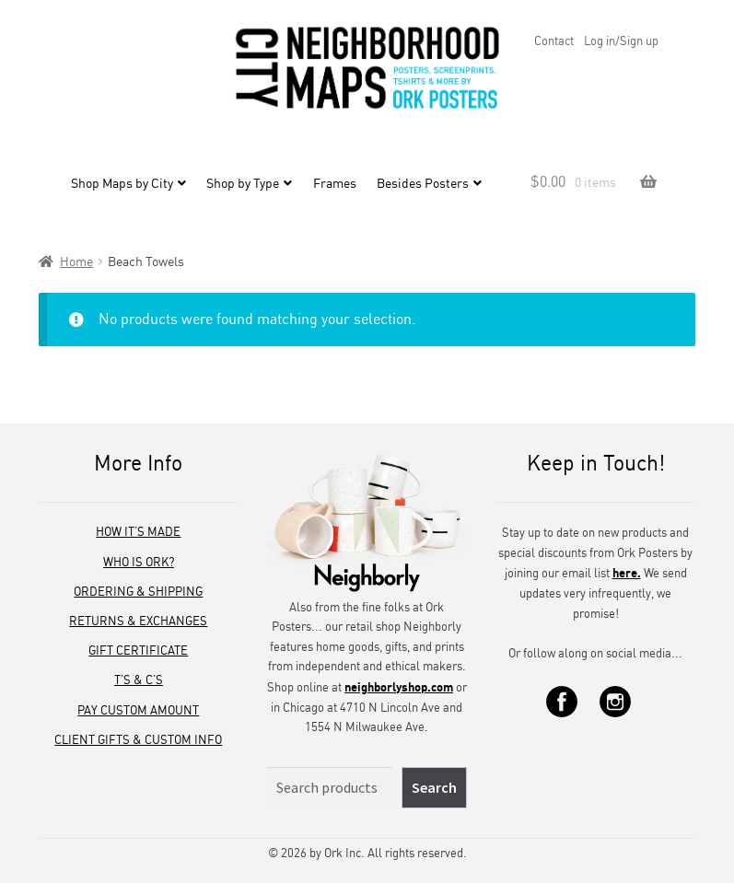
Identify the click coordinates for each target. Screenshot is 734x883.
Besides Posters (423, 185)
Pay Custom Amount (138, 710)
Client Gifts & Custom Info (138, 739)
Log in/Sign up (621, 41)
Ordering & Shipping (138, 591)
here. (626, 572)
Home (76, 261)
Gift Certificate (138, 650)
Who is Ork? (138, 561)
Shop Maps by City (122, 185)
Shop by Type (242, 185)
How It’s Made (138, 531)
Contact (554, 41)
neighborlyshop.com (398, 686)
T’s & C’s (138, 679)
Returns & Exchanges (138, 620)
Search (434, 787)
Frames (334, 185)
